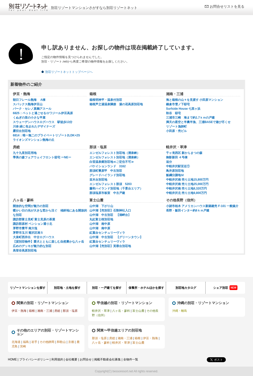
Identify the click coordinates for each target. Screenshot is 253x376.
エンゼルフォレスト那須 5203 (110, 184)
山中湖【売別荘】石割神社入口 (110, 210)
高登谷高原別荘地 (25, 250)
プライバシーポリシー (34, 359)
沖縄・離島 (179, 311)
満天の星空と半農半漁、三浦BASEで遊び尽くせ (198, 122)
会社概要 (71, 359)
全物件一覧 (130, 359)
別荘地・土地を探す (67, 288)
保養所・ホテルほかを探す (146, 288)
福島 (26, 342)
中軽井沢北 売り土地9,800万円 (186, 193)
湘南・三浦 (44, 311)
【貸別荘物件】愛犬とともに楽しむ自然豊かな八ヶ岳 (48, 241)
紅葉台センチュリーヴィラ (107, 232)
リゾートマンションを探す (27, 288)
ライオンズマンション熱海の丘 (33, 140)
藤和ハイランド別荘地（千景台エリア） (116, 188)
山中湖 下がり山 (101, 206)
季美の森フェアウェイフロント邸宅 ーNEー (42, 157)
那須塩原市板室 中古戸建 (107, 193)
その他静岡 (47, 342)
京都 (71, 342)
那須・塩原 (70, 311)
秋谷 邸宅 (173, 113)
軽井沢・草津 (101, 311)
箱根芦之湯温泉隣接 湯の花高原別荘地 (116, 104)
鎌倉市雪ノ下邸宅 (178, 104)
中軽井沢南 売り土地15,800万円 (187, 179)
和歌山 (61, 342)
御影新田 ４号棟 (177, 157)
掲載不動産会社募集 (107, 359)
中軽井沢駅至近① (178, 166)
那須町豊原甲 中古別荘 (105, 170)
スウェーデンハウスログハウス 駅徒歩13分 (42, 122)
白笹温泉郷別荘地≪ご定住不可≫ (111, 162)
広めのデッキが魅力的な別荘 (32, 246)
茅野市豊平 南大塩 (25, 228)
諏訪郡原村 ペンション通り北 (32, 224)
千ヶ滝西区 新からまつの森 (184, 153)
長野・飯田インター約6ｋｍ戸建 (187, 210)
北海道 (16, 342)
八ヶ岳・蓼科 (121, 311)
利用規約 (57, 359)
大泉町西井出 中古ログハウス (33, 237)
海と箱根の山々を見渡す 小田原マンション (194, 100)
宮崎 (23, 346)
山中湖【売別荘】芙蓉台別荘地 (110, 246)
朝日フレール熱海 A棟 (29, 100)
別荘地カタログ (185, 288)
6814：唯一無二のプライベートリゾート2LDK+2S (46, 135)
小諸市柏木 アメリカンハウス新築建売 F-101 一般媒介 (202, 206)
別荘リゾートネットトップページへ (69, 72)
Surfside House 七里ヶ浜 (183, 108)
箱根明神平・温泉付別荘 (105, 100)
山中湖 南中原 (99, 224)
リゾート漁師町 (176, 126)
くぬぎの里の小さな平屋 (29, 117)
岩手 (34, 342)
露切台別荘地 (22, 131)
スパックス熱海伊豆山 (27, 104)
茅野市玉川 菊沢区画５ (28, 232)
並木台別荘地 (98, 179)
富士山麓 (138, 311)
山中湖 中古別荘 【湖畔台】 (110, 215)
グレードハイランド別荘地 (107, 175)
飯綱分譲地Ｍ (175, 175)
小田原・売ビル (176, 131)
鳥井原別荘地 (175, 170)
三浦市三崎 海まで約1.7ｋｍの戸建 (190, 117)
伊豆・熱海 (19, 311)
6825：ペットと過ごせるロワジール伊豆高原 (43, 113)
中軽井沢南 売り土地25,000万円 (187, 184)
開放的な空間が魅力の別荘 (30, 206)
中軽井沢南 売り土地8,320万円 (186, 188)
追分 (169, 162)
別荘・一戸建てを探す (107, 288)
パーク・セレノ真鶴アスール (32, 108)
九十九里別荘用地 (25, 153)
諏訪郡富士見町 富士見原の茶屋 (34, 219)
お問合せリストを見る (227, 6)
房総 (57, 311)
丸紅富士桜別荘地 (101, 219)
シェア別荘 (225, 287)
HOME (12, 359)
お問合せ (86, 359)
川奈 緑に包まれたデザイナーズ (34, 126)
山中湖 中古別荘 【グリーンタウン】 (116, 237)
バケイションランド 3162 (107, 166)
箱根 (32, 311)
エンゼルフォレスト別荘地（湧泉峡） (114, 153)
